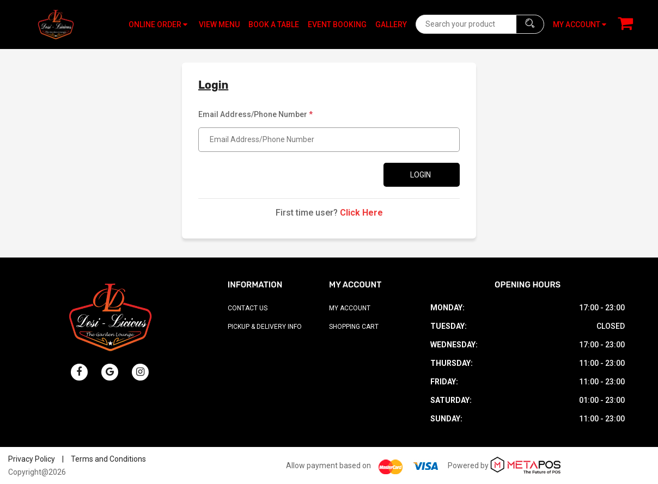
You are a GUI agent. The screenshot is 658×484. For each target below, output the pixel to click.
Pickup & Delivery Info (265, 326)
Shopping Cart (354, 326)
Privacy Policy (31, 459)
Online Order (158, 24)
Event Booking (337, 24)
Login (420, 174)
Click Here (361, 212)
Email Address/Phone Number (255, 114)
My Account (349, 308)
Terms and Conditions (108, 459)
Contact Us (247, 308)
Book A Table (273, 24)
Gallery (391, 24)
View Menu (219, 24)
